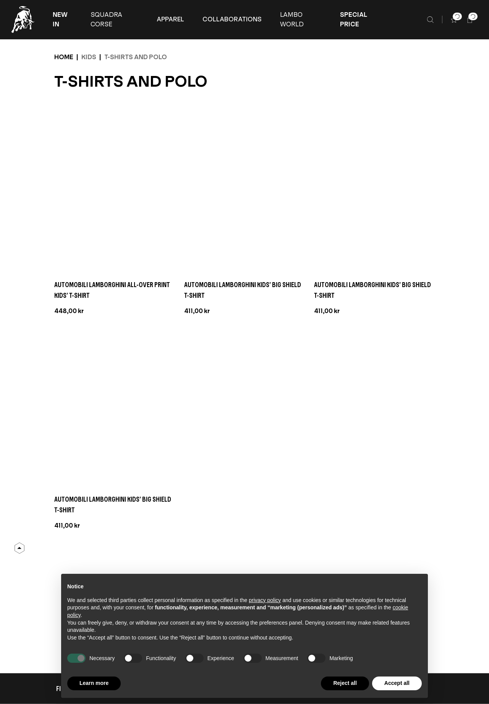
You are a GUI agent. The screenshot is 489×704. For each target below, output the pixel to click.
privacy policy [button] (265, 600)
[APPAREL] (170, 19)
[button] (62, 20)
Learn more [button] (93, 683)
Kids (88, 56)
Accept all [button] (397, 683)
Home (63, 56)
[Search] (430, 19)
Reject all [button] (344, 683)
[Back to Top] (19, 548)
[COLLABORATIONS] (232, 19)
